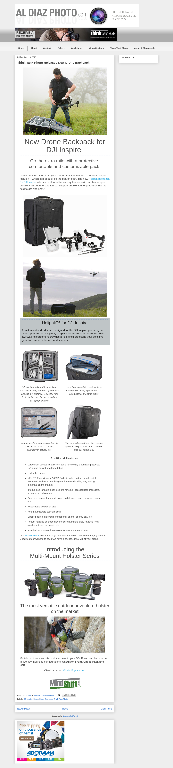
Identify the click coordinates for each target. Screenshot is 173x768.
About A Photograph (144, 48)
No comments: (49, 695)
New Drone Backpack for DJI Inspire (64, 146)
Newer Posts (23, 709)
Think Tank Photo (119, 48)
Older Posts (106, 709)
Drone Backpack (46, 699)
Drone (35, 699)
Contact (47, 48)
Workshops (76, 48)
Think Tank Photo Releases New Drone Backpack (53, 62)
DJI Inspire (28, 699)
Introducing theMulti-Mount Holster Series (65, 552)
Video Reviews (96, 48)
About (34, 48)
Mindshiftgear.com (73, 670)
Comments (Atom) (70, 716)
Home (21, 48)
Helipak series (31, 535)
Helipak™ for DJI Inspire (64, 322)
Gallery (61, 48)
